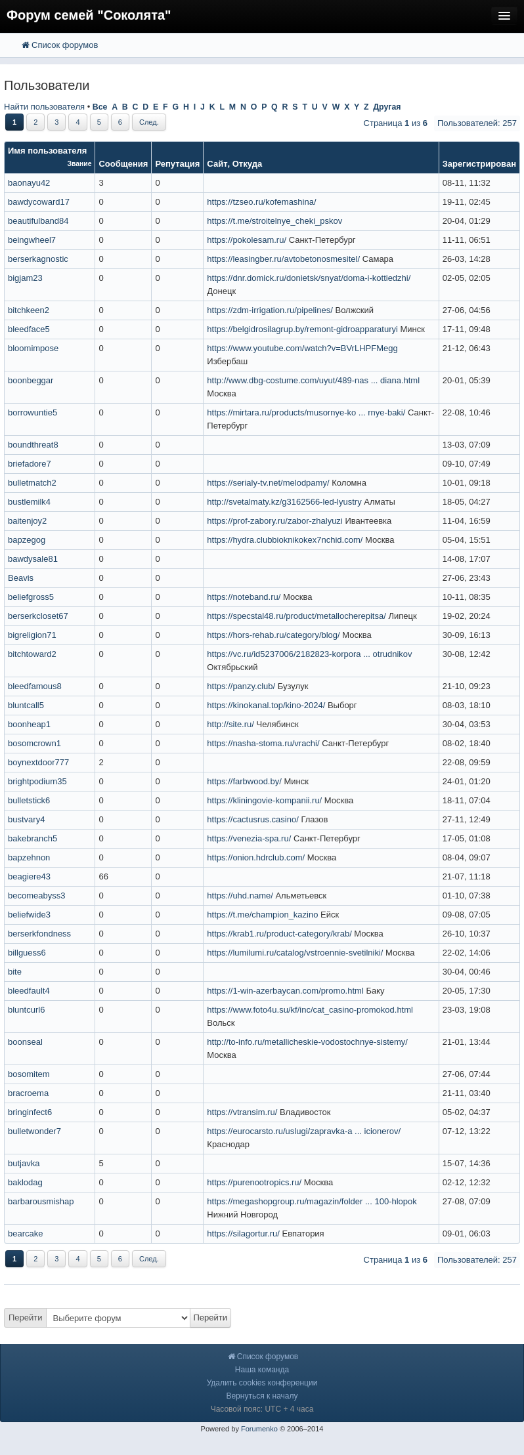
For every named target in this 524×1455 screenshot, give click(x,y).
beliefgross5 (31, 597)
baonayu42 (29, 183)
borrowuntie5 (32, 412)
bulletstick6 (29, 800)
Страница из (395, 123)
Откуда (247, 164)
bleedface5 (29, 329)
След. (149, 122)
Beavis (20, 578)
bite (15, 972)
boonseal (25, 1042)
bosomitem (29, 1074)
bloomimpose (33, 348)
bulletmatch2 (32, 483)
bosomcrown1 (34, 743)
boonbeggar (30, 380)
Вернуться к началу (261, 1396)
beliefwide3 (29, 914)
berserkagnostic (38, 259)
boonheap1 (29, 724)
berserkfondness (39, 933)
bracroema (28, 1093)
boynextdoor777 (38, 762)
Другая (387, 107)
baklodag (25, 1182)
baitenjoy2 (27, 521)
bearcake (25, 1233)
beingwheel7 (32, 240)
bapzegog (26, 540)
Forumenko (259, 1429)
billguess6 (27, 953)
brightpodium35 (37, 781)
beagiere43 (29, 876)
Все (100, 107)
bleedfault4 (29, 991)
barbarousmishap (41, 1201)
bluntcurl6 (26, 1010)
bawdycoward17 (39, 202)
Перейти (26, 1317)
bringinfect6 (30, 1112)
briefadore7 (29, 464)
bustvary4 (26, 819)
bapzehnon (29, 857)
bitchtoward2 (32, 654)
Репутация (177, 164)
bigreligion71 (32, 635)
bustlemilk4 (29, 502)
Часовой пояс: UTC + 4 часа (262, 1409)
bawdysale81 (33, 559)
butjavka (23, 1163)
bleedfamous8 (35, 686)
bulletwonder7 (34, 1131)
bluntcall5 (26, 705)
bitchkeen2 (28, 310)
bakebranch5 (32, 838)
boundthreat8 (33, 445)
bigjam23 (25, 278)
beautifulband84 (38, 221)
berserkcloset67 (38, 616)
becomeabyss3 (36, 895)
